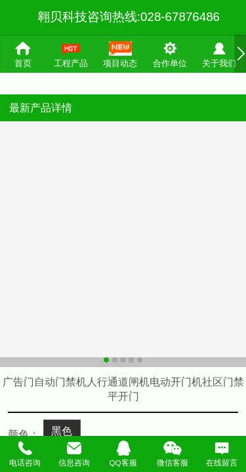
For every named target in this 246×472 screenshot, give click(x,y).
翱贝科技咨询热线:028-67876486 (128, 17)
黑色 (61, 431)
